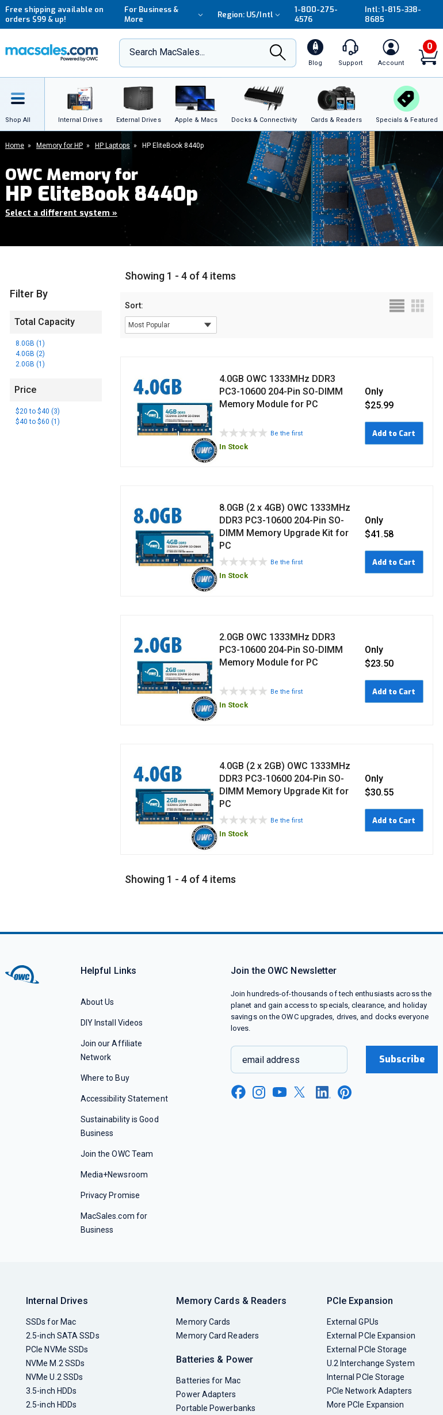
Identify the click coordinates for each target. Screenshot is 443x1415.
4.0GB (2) (30, 354)
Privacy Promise (110, 1195)
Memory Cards (203, 1321)
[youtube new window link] (279, 1092)
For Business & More (165, 14)
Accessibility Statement (124, 1098)
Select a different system (61, 213)
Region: (250, 14)
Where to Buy (105, 1078)
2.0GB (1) (30, 364)
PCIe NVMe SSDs (57, 1349)
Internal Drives (57, 1300)
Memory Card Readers (217, 1335)
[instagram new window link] (259, 1092)
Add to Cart (393, 433)
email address (271, 1059)
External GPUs (353, 1321)
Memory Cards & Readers (231, 1300)
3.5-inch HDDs (51, 1390)
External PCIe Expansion (371, 1335)
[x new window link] (301, 1092)
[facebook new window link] (238, 1092)
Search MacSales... (167, 52)
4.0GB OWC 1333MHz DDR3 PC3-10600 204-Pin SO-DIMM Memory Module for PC (281, 391)
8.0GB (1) (30, 343)
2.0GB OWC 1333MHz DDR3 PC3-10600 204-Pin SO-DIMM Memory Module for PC (281, 650)
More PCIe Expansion (365, 1404)
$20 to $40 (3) (38, 411)
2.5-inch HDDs (51, 1404)
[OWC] (51, 53)
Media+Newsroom (114, 1174)
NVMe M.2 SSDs (55, 1363)
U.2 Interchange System (371, 1363)
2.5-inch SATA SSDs (63, 1335)
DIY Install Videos (112, 1022)
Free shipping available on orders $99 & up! (54, 14)
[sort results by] (171, 325)
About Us (97, 1002)
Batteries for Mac (208, 1380)
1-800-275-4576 (316, 14)
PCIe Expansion (360, 1300)
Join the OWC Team (117, 1153)
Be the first (286, 433)
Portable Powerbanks (215, 1408)
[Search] (277, 54)
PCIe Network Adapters (370, 1390)
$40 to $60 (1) (38, 422)
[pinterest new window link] (345, 1092)
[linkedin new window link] (323, 1092)
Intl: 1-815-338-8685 (393, 14)
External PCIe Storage (367, 1349)
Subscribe (402, 1059)
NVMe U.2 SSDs (54, 1377)
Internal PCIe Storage (366, 1377)
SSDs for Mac (51, 1321)
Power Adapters (206, 1394)
